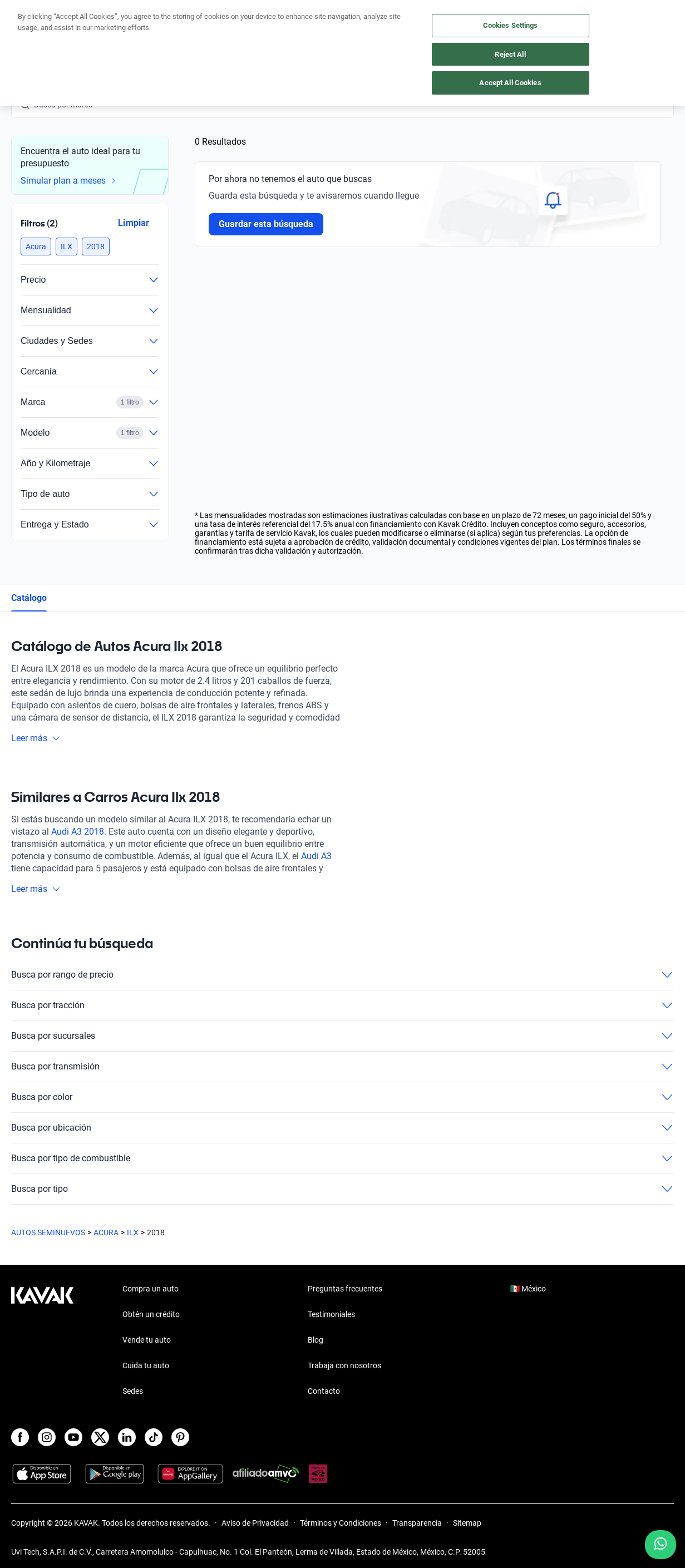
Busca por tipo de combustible (342, 1158)
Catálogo (29, 598)
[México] (525, 23)
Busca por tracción (342, 1005)
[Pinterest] (180, 1437)
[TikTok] (153, 1437)
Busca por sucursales (342, 1036)
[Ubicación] (567, 23)
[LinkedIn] (127, 1437)
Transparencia (417, 1522)
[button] (36, 246)
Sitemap (467, 1522)
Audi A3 (316, 856)
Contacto (324, 1391)
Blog (315, 1339)
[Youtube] (73, 1437)
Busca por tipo (342, 1189)
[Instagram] (47, 1437)
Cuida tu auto (422, 23)
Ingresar (649, 23)
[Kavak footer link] (42, 1341)
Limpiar (133, 223)
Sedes (132, 1391)
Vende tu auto (359, 23)
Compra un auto (291, 23)
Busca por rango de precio (342, 975)
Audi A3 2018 (77, 831)
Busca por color (342, 1097)
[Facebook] (20, 1437)
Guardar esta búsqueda (266, 224)
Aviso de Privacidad (255, 1522)
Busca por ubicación (342, 1128)
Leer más (36, 738)
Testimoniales (331, 1314)
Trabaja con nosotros (344, 1365)
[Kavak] (42, 23)
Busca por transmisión (342, 1067)
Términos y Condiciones (340, 1522)
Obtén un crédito (218, 23)
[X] (100, 1437)
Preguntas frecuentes (345, 1288)
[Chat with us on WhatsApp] (660, 1544)
